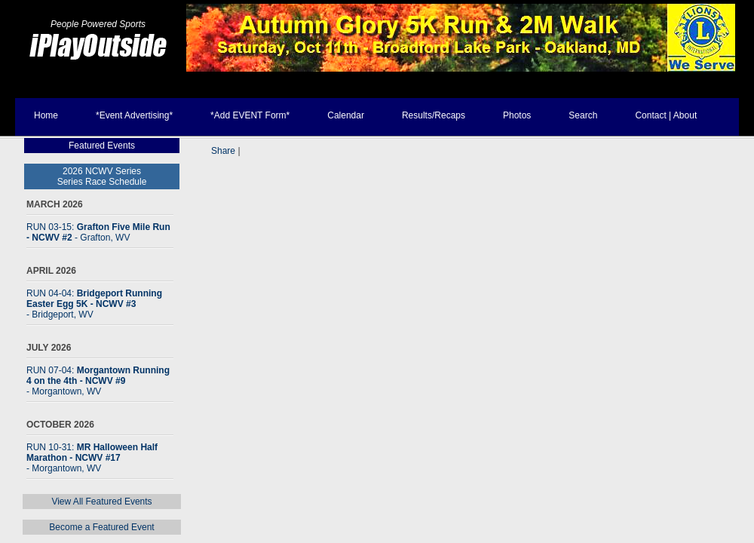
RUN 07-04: (98, 381)
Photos (517, 115)
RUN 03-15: (98, 232)
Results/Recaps (433, 115)
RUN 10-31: (92, 458)
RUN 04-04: (94, 304)
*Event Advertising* (134, 115)
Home (46, 115)
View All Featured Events (101, 501)
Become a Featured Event (101, 527)
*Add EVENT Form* (250, 115)
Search (583, 115)
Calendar (345, 115)
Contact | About (666, 115)
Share (223, 151)
